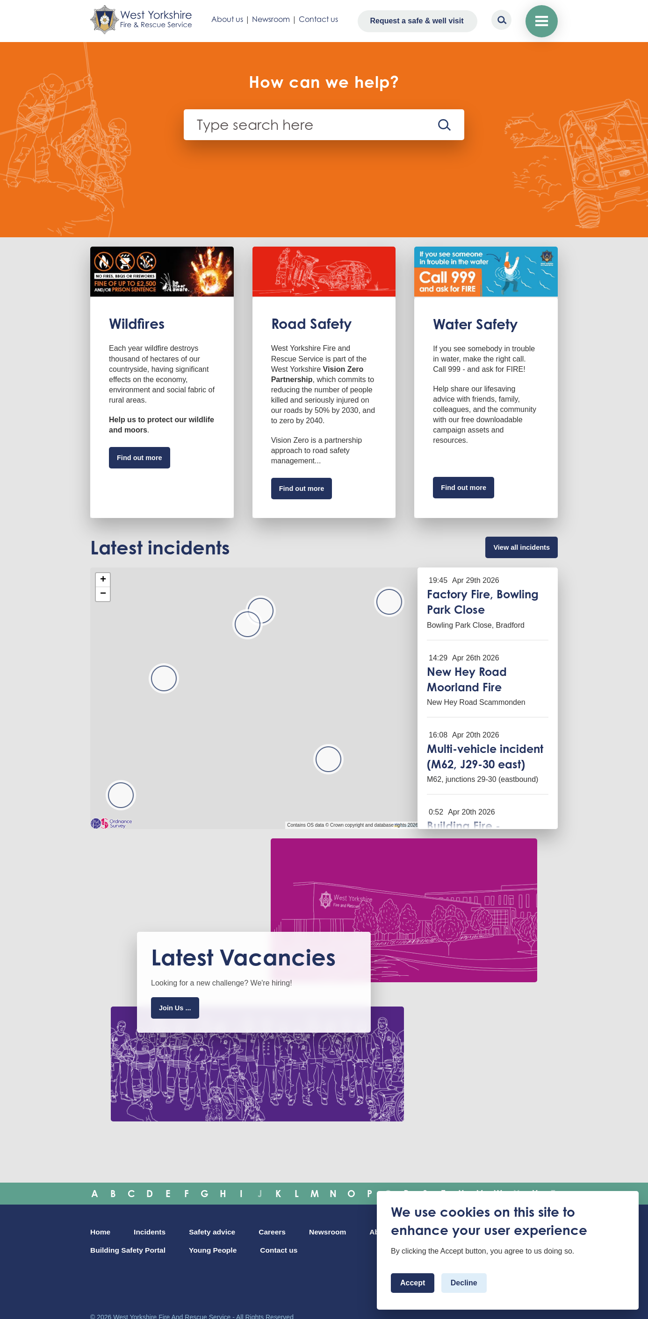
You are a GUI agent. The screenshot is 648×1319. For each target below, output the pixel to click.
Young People (289, 1249)
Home (102, 1230)
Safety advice (224, 1230)
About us (226, 19)
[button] (247, 632)
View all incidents (515, 553)
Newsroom (269, 19)
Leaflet (406, 833)
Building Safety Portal (194, 1249)
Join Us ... (180, 1017)
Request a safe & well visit (414, 21)
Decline (464, 1283)
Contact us (317, 19)
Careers (290, 1230)
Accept (412, 1283)
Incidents (155, 1230)
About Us (109, 1249)
